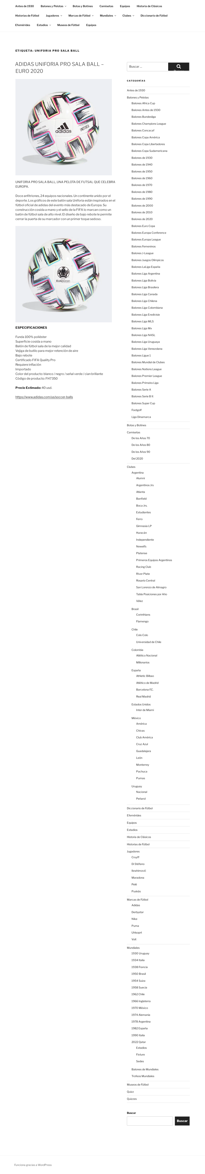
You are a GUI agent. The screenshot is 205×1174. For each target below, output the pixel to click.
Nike (134, 918)
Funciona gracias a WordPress (33, 1164)
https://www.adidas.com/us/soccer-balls (44, 397)
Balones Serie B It (142, 396)
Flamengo (142, 621)
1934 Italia (138, 960)
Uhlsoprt (137, 932)
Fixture (140, 1054)
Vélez (139, 601)
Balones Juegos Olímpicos (148, 260)
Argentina (138, 472)
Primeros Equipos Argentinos (154, 560)
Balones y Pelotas (54, 6)
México (136, 718)
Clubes (128, 15)
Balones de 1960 (142, 178)
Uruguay (137, 786)
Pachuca (141, 771)
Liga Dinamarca (141, 417)
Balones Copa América (146, 137)
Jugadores (54, 15)
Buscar (131, 1112)
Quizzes (132, 1098)
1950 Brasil (139, 973)
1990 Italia (138, 1035)
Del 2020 (137, 458)
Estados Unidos (141, 704)
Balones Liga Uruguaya (146, 341)
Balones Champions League (149, 123)
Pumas (140, 778)
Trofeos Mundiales (143, 1076)
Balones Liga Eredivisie (146, 314)
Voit (134, 939)
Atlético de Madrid (147, 682)
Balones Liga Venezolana (147, 348)
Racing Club (143, 566)
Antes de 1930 (24, 6)
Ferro (139, 519)
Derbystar (138, 912)
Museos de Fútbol (68, 25)
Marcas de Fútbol (81, 15)
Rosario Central (145, 580)
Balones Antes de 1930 (146, 110)
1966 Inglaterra (141, 1001)
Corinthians (143, 614)
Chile (135, 629)
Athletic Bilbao (145, 675)
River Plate (143, 573)
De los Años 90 (141, 451)
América (141, 723)
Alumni (140, 478)
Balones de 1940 (142, 164)
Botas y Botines (83, 6)
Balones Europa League (146, 239)
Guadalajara (143, 751)
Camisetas (106, 6)
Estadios (44, 25)
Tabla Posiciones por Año (151, 594)
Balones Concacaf (143, 130)
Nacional (141, 791)
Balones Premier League (147, 375)
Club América (144, 737)
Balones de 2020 (142, 219)
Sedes (140, 1061)
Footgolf (137, 410)
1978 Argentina (141, 1021)
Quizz (130, 1091)
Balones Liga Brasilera (145, 287)
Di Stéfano (138, 864)
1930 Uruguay (140, 953)
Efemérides (22, 25)
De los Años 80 (141, 444)
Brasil (135, 609)
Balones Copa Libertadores (148, 144)
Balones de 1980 (142, 191)
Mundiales (108, 15)
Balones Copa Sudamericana (149, 150)
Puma (135, 925)
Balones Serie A (141, 389)
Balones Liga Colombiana (147, 307)
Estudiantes (143, 512)
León (139, 757)
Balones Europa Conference (149, 232)
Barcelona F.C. (145, 689)
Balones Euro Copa (143, 226)
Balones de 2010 (142, 212)
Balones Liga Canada (145, 294)
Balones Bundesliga (144, 116)
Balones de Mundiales (145, 1069)
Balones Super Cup (143, 403)
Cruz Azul (142, 744)
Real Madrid (143, 696)
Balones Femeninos (144, 246)
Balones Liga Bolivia (144, 280)
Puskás (136, 891)
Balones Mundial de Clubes (148, 362)
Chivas (140, 730)
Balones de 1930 (142, 157)
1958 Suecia (139, 987)
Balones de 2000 (142, 205)
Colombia (137, 649)
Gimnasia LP (144, 526)
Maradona (138, 877)
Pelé (134, 884)
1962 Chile (138, 994)
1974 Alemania (141, 1014)
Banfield (141, 498)
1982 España (140, 1028)
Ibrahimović (139, 870)
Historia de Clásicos (149, 6)
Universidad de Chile (148, 642)
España (136, 670)
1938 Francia (140, 967)
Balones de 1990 (142, 198)
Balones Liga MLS (143, 321)
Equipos (125, 6)
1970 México (140, 1007)
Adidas (136, 905)
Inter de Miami (145, 710)
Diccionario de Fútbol (154, 15)
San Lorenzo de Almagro (151, 587)
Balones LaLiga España (146, 266)
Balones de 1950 (142, 171)
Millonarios (142, 662)
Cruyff (135, 857)
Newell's (141, 546)
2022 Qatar (139, 1042)
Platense (141, 553)
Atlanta (140, 491)
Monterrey (142, 764)
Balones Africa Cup (143, 103)
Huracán (141, 532)
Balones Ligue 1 (141, 355)
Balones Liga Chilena (144, 301)
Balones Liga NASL (143, 335)
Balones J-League (143, 253)
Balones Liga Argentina (146, 273)
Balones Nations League (147, 369)
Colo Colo (142, 635)
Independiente (145, 539)
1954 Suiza (138, 980)
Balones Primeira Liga (145, 382)
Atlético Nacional (146, 655)
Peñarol (141, 798)
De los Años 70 (141, 438)
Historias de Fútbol (27, 15)
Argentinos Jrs (145, 485)
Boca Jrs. (141, 505)
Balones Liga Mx (142, 328)
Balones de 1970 (142, 185)
